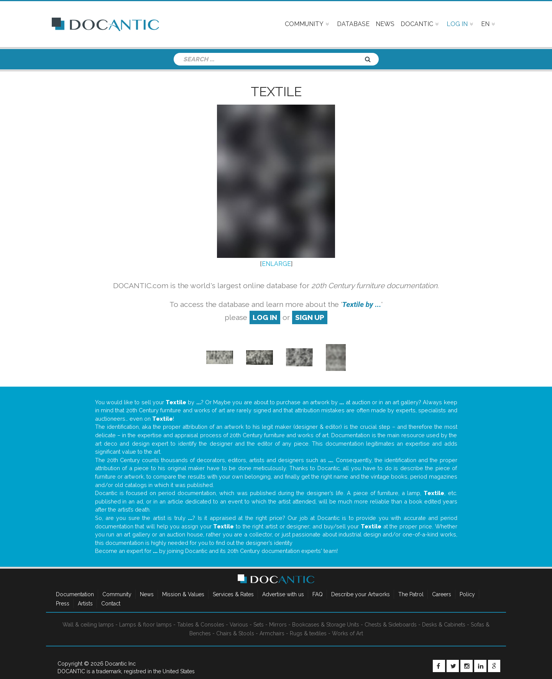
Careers (441, 594)
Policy (467, 594)
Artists (85, 603)
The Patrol (411, 594)
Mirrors (278, 625)
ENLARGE (276, 263)
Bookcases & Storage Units (325, 625)
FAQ (317, 594)
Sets (258, 625)
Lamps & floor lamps (145, 625)
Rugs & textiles (308, 633)
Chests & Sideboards (391, 625)
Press (62, 603)
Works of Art (347, 633)
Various (239, 625)
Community (116, 594)
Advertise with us (283, 594)
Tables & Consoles (200, 625)
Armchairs (272, 633)
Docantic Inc (120, 664)
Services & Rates (233, 594)
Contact (110, 603)
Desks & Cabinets (443, 625)
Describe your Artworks (360, 594)
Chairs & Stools (235, 633)
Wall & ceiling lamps (88, 625)
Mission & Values (183, 594)
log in (265, 317)
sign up (309, 317)
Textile (276, 91)
